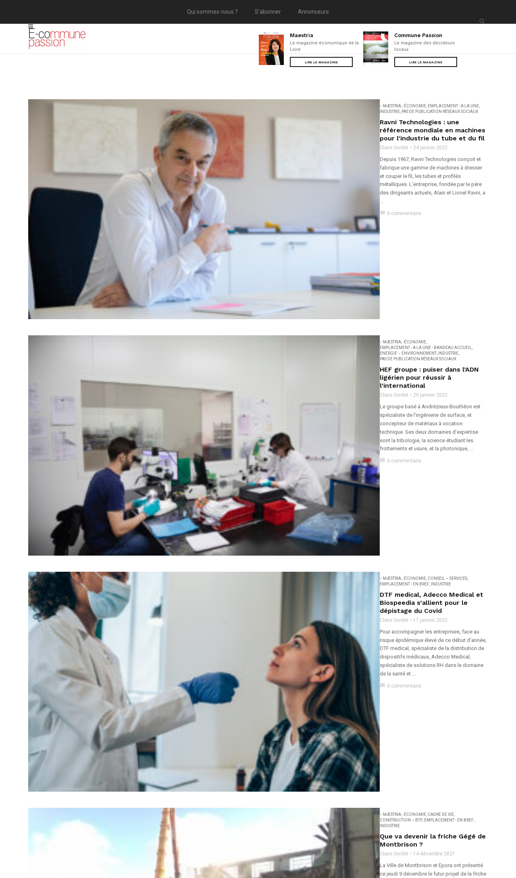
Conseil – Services (220, 275)
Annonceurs (313, 11)
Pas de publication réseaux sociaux (313, 106)
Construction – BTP (249, 360)
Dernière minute (437, 529)
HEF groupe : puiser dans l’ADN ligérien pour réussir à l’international (262, 201)
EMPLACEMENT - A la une (226, 106)
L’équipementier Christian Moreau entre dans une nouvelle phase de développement (290, 625)
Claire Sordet (166, 126)
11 (297, 783)
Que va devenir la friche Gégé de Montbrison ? (228, 370)
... (184, 783)
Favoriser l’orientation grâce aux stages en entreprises (241, 461)
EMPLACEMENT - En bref (266, 275)
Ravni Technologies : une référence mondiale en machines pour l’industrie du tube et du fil (299, 116)
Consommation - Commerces (342, 445)
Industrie (263, 106)
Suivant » (320, 783)
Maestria (301, 35)
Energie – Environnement (322, 190)
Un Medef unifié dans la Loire (200, 546)
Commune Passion (418, 35)
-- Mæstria (163, 106)
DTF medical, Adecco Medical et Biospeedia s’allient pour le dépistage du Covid (281, 286)
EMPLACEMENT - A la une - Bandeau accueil (246, 190)
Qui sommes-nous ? (212, 11)
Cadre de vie (213, 360)
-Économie (187, 106)
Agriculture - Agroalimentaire (234, 445)
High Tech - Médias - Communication (250, 450)
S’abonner (268, 11)
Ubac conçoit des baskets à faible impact (218, 715)
